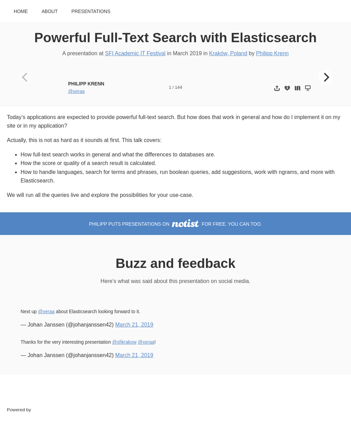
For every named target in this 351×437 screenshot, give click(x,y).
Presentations (90, 11)
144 (178, 87)
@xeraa (76, 91)
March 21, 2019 (134, 325)
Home (21, 11)
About (49, 11)
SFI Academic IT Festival (135, 53)
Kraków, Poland (228, 53)
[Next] (325, 77)
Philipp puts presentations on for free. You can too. (175, 224)
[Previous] (25, 77)
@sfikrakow (124, 342)
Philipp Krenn (272, 53)
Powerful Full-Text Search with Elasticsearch (175, 37)
